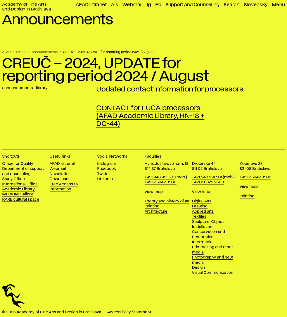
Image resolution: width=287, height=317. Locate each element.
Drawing (199, 206)
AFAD (6, 52)
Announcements (45, 52)
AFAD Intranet (91, 5)
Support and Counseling (193, 5)
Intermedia (202, 242)
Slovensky (256, 5)
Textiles (199, 216)
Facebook (106, 169)
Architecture (156, 211)
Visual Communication (212, 272)
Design (198, 267)
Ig (149, 5)
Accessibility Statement (129, 312)
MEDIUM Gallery (17, 194)
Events (21, 52)
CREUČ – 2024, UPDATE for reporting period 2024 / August (108, 52)
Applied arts (203, 211)
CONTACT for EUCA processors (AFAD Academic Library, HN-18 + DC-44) (150, 116)
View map (154, 192)
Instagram (106, 163)
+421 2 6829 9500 (208, 182)
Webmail (133, 5)
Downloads (60, 179)
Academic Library (18, 189)
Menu (278, 5)
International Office (20, 184)
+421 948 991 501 (207, 177)
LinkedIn (105, 179)
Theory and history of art (167, 201)
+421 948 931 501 (160, 177)
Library (42, 88)
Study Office (13, 179)
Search (232, 5)
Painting (152, 206)
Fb (158, 5)
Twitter (103, 174)
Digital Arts (201, 201)
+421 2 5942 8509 (255, 177)
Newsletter (60, 174)
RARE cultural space (20, 199)
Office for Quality (17, 163)
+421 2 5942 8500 (160, 182)
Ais (114, 5)
